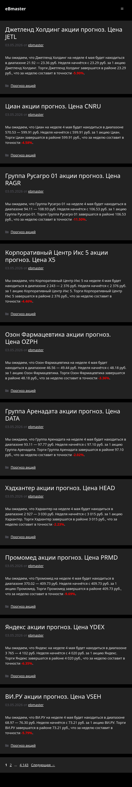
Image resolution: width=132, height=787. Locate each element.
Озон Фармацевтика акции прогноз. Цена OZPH (58, 338)
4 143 (24, 765)
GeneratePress (91, 781)
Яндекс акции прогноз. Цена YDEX (54, 627)
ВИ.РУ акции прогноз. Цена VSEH (53, 696)
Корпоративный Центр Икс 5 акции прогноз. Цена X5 (56, 256)
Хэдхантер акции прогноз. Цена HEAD (60, 488)
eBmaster (15, 9)
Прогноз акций (23, 85)
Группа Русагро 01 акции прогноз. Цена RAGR (62, 179)
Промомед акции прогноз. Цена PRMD (61, 557)
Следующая (43, 765)
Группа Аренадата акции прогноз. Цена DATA (62, 414)
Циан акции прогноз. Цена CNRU (53, 106)
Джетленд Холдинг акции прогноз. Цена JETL (63, 33)
